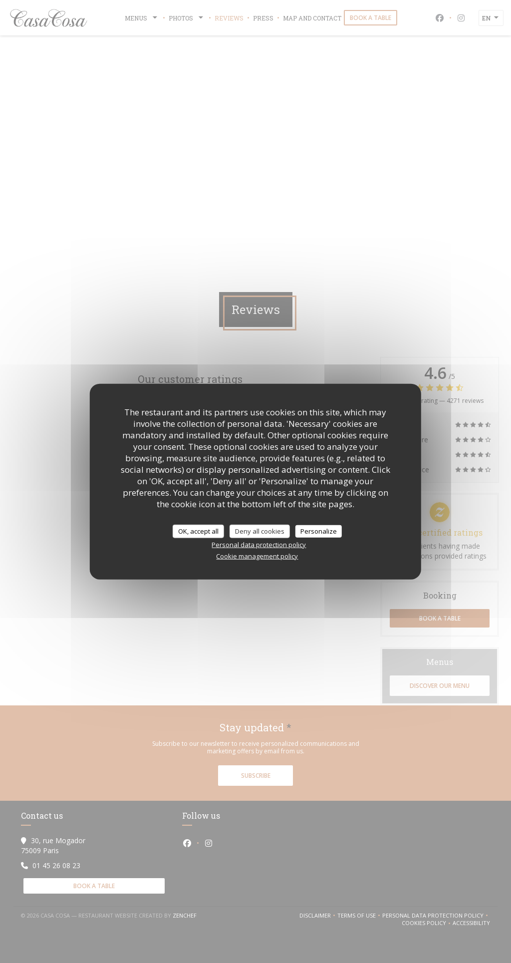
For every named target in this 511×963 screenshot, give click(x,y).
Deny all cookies (259, 530)
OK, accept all (198, 530)
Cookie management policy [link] (257, 556)
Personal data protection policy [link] (259, 544)
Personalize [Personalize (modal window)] (318, 530)
